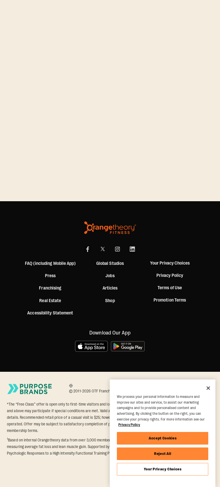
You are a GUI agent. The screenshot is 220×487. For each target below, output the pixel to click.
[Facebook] (87, 249)
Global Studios (110, 263)
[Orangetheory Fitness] (110, 227)
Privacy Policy (169, 275)
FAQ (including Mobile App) (50, 263)
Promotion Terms (170, 300)
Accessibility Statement (50, 313)
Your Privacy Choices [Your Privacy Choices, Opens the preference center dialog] (163, 469)
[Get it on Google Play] (128, 346)
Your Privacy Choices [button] (170, 263)
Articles (110, 288)
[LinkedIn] (132, 249)
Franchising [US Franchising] (50, 288)
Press (50, 275)
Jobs (109, 275)
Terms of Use (170, 287)
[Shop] (110, 300)
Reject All (162, 453)
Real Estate (50, 300)
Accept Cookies (162, 438)
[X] (102, 249)
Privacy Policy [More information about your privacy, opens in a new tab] (129, 425)
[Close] (208, 388)
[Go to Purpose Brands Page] (30, 389)
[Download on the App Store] (91, 346)
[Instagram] (117, 249)
